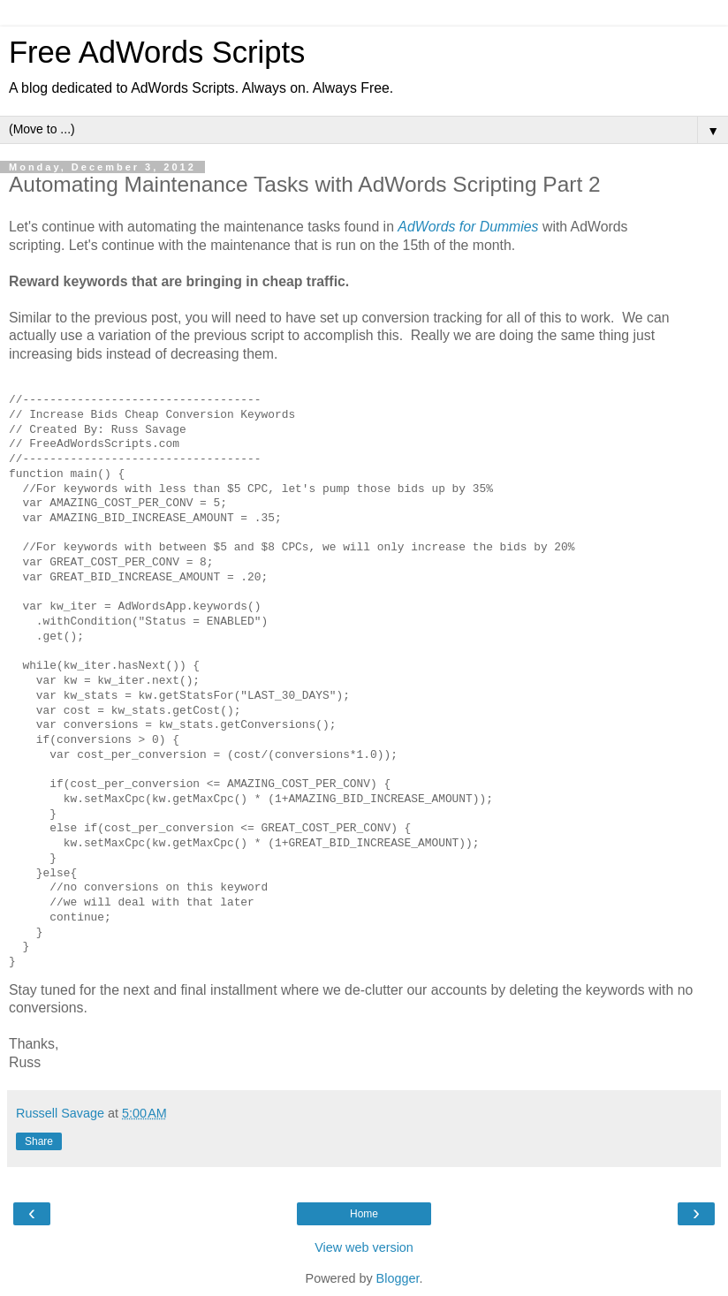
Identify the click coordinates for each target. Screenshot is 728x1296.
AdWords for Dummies (468, 226)
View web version (364, 1247)
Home (364, 1214)
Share (39, 1141)
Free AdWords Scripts (157, 52)
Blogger (398, 1278)
